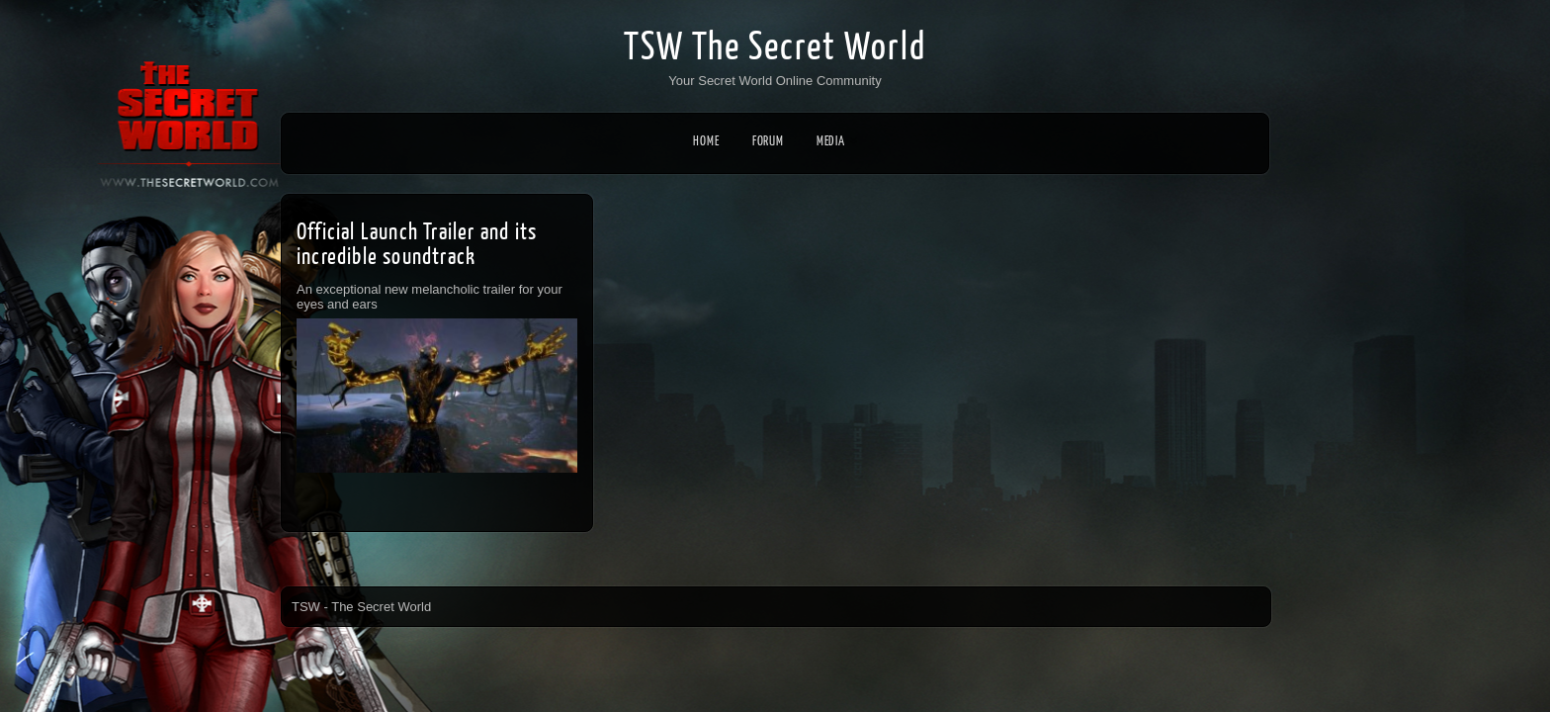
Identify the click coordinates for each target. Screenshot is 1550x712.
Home (706, 141)
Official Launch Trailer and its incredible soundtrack (417, 244)
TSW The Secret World (775, 47)
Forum (768, 141)
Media (837, 141)
